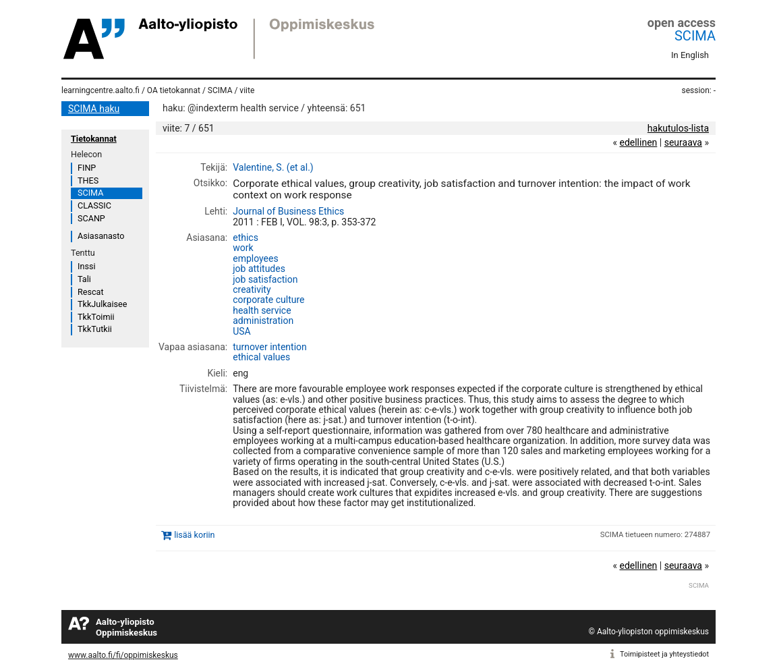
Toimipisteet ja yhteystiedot (664, 654)
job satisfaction (265, 279)
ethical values (261, 357)
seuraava (683, 142)
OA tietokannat (173, 90)
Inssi (86, 266)
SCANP (91, 218)
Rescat (91, 292)
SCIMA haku (93, 108)
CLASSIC (94, 205)
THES (88, 180)
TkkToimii (96, 317)
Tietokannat (94, 139)
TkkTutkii (95, 329)
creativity (251, 289)
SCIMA (695, 36)
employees (255, 258)
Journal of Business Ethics (288, 211)
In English (690, 55)
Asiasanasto (101, 236)
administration (263, 320)
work (243, 247)
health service (262, 310)
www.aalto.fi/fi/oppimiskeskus (123, 655)
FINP (87, 168)
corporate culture (268, 299)
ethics (245, 237)
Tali (84, 279)
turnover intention (270, 346)
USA (242, 331)
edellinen (638, 142)
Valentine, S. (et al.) (273, 167)
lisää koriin (194, 535)
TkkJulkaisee (102, 304)
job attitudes (259, 268)
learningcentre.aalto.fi (100, 90)
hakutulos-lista (678, 128)
